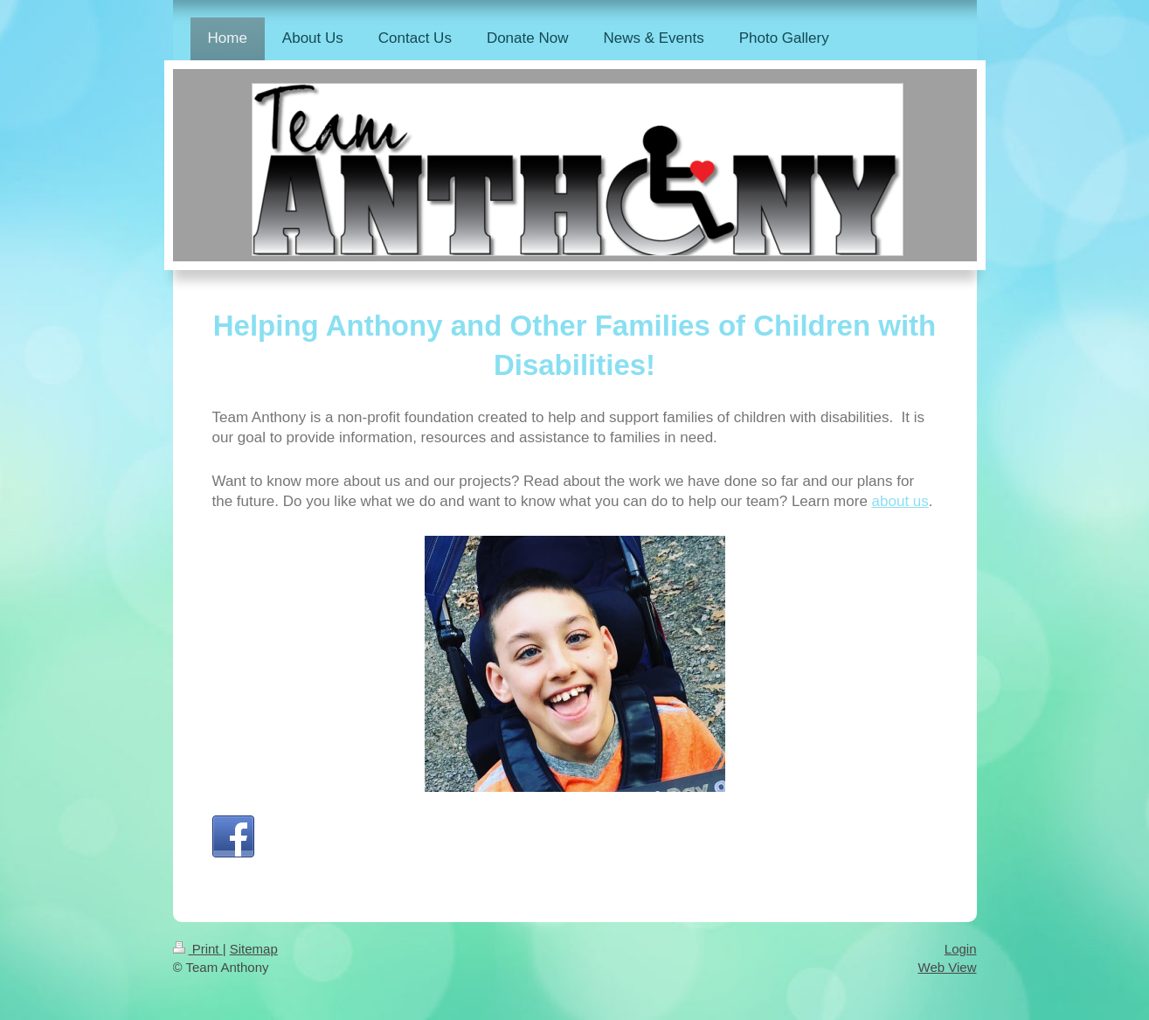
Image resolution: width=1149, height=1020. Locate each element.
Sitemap (254, 948)
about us (900, 501)
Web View (947, 967)
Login (961, 948)
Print (198, 948)
